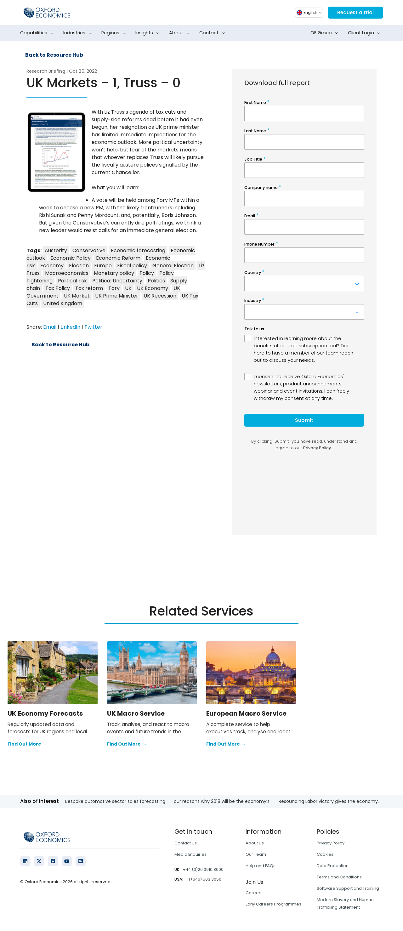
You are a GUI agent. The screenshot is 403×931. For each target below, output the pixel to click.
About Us (255, 843)
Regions (114, 33)
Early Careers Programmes (273, 904)
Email (49, 327)
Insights (148, 33)
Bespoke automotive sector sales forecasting (115, 801)
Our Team (256, 854)
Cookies (325, 854)
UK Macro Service (136, 713)
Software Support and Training (348, 888)
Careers (254, 892)
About (180, 33)
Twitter (93, 327)
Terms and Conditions (339, 877)
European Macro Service (246, 713)
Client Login (365, 33)
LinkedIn (70, 327)
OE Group (325, 33)
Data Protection (333, 865)
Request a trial (354, 12)
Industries (78, 33)
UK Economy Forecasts (45, 713)
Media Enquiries (190, 854)
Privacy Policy (330, 843)
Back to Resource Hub (54, 55)
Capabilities (38, 33)
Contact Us (185, 843)
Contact (213, 33)
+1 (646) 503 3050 (203, 879)
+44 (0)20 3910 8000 (203, 869)
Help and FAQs (260, 865)
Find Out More (27, 744)
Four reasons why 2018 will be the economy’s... (222, 801)
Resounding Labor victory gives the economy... (330, 801)
